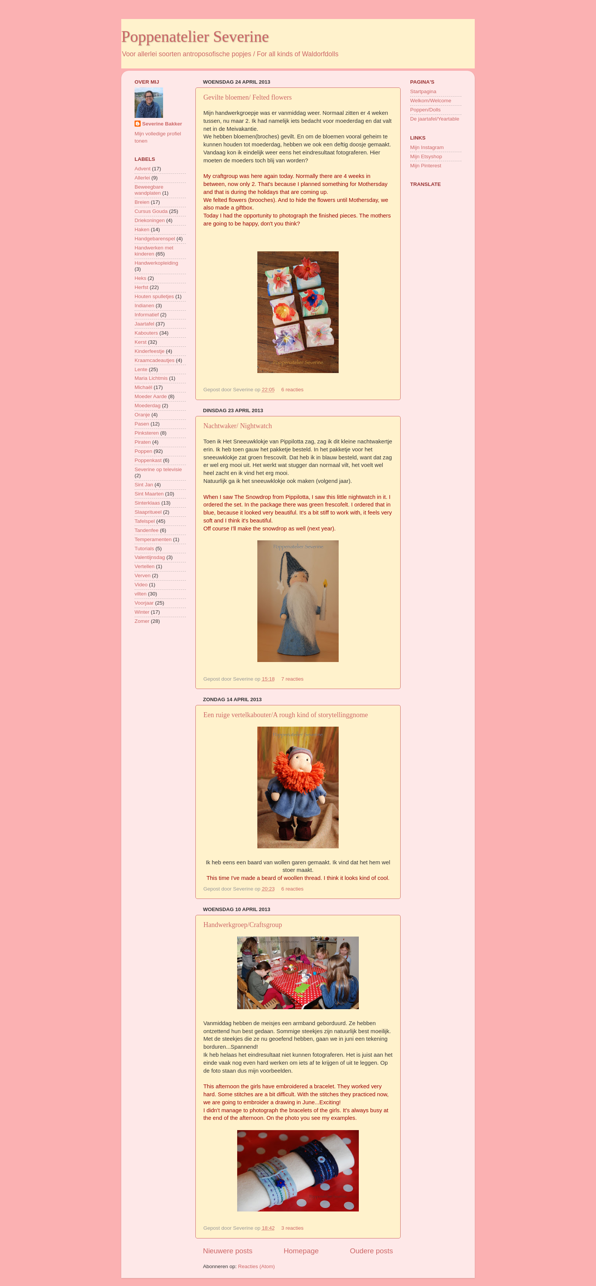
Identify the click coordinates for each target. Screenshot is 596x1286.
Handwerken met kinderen (154, 251)
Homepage (301, 1251)
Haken (142, 229)
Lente (141, 369)
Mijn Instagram (427, 147)
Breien (142, 202)
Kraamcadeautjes (154, 360)
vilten (141, 594)
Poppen (143, 451)
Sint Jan (144, 484)
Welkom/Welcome (430, 100)
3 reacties (292, 1228)
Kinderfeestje (150, 351)
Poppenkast (148, 460)
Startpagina (423, 91)
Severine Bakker (162, 124)
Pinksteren (147, 433)
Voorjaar (144, 603)
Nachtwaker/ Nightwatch (237, 426)
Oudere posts (371, 1251)
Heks (140, 278)
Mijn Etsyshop (426, 156)
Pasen (142, 424)
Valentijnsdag (150, 557)
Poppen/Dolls (425, 110)
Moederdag (147, 405)
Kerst (141, 342)
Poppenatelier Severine (195, 36)
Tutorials (144, 548)
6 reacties (292, 389)
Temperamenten (153, 539)
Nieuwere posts (227, 1251)
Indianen (144, 305)
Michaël (143, 387)
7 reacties (292, 679)
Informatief (147, 315)
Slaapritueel (148, 512)
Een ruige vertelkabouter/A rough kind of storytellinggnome (285, 715)
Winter (142, 612)
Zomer (142, 621)
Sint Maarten (149, 494)
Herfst (141, 287)
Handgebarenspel (155, 238)
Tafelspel (145, 521)
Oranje (142, 415)
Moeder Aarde (151, 396)
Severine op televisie (158, 469)
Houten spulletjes (154, 296)
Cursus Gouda (151, 211)
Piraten (143, 442)
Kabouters (146, 333)
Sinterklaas (147, 503)
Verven (143, 575)
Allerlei (142, 178)
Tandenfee (147, 530)
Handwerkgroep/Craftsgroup (242, 925)
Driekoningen (150, 220)
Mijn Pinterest (425, 165)
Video (141, 584)
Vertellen (145, 566)
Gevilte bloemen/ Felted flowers (247, 97)
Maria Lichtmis (151, 378)
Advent (143, 168)
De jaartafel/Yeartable (434, 119)
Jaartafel (144, 324)
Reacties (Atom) (256, 1266)
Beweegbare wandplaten (149, 190)
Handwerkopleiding (156, 263)
